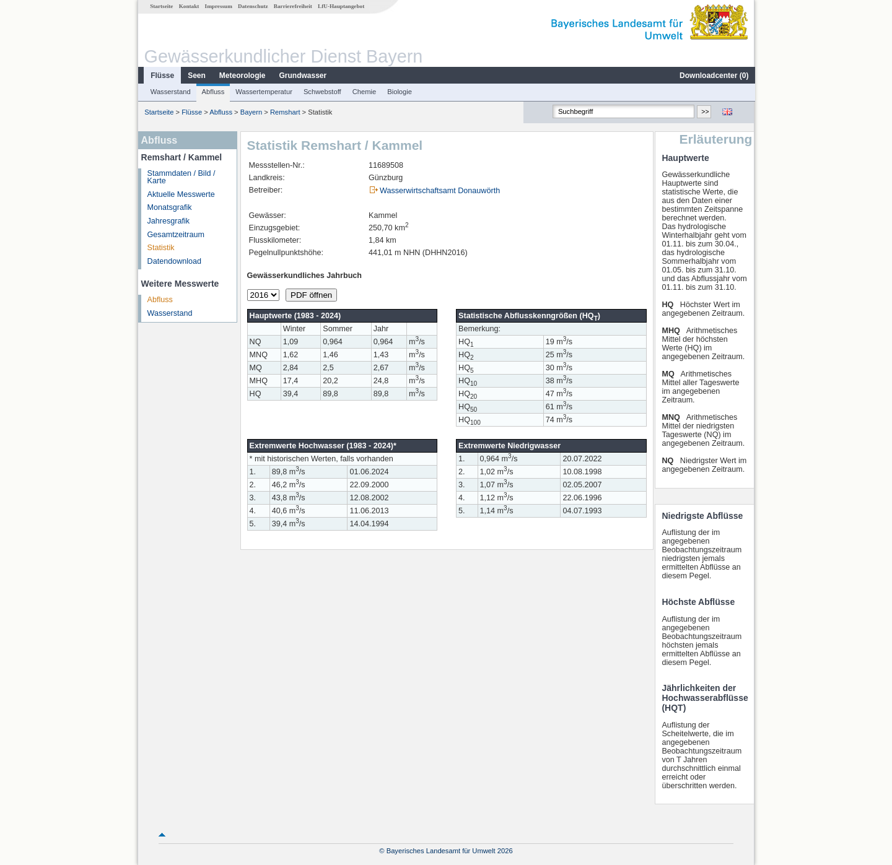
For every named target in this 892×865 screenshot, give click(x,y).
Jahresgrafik (168, 221)
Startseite (160, 6)
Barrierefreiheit (292, 6)
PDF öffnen (310, 295)
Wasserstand (170, 91)
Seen (196, 75)
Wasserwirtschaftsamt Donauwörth (439, 190)
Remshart (284, 112)
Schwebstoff (322, 91)
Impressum (218, 6)
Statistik (160, 247)
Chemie (364, 91)
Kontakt (188, 6)
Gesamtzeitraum (175, 234)
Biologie (399, 91)
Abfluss (212, 91)
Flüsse (161, 75)
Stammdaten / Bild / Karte (181, 177)
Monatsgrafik (169, 207)
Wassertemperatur (263, 91)
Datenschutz (252, 6)
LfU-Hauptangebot (340, 6)
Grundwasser (302, 75)
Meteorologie (242, 75)
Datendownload (174, 261)
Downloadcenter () (713, 75)
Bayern (250, 112)
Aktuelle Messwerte (180, 194)
